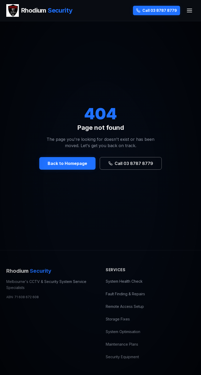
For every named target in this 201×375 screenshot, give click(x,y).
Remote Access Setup (125, 306)
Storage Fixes (118, 319)
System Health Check (124, 281)
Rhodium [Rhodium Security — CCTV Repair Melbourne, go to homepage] (28, 271)
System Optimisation (123, 331)
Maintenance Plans (122, 344)
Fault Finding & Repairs (125, 294)
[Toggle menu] (189, 10)
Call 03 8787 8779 (156, 10)
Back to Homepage (67, 163)
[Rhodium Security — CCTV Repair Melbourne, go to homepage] (39, 10)
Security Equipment (122, 357)
